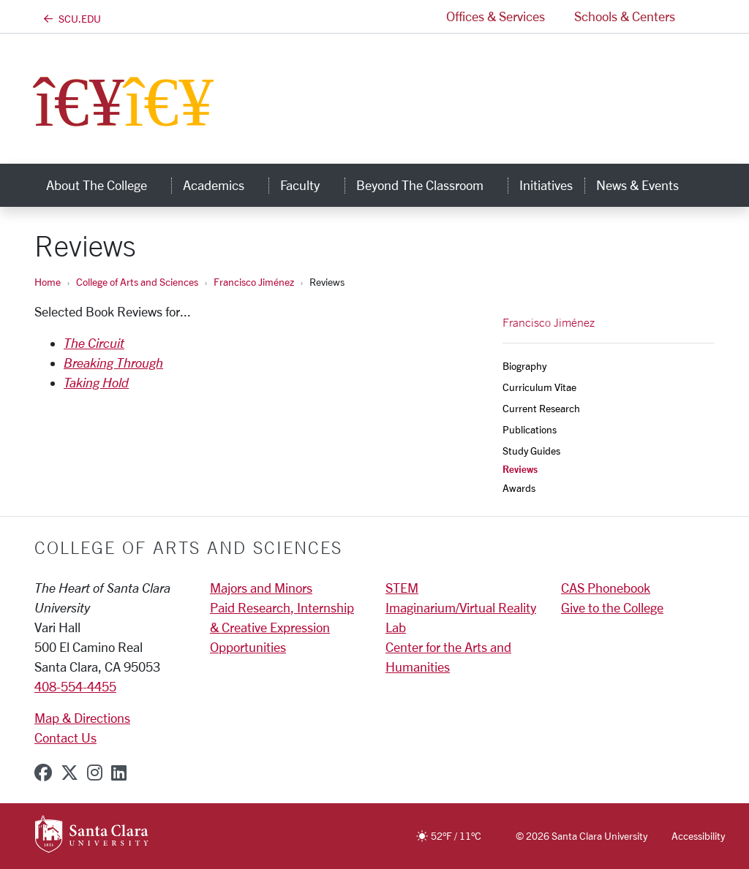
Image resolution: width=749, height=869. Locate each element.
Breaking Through (113, 362)
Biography (524, 366)
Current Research (541, 408)
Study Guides (531, 450)
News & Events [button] (649, 185)
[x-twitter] (69, 772)
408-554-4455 (75, 686)
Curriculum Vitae (539, 387)
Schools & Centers (624, 16)
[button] (702, 16)
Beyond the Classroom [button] (432, 185)
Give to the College (612, 607)
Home (47, 282)
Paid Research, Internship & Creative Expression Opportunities (282, 627)
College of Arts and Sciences (137, 282)
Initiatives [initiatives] (546, 185)
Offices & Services (495, 16)
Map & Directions (82, 717)
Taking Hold (96, 382)
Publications (530, 429)
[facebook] (43, 772)
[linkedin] (119, 772)
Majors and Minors (261, 587)
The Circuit (94, 342)
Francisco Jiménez (254, 282)
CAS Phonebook (605, 587)
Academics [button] (225, 185)
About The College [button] (108, 185)
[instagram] (94, 772)
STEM (401, 587)
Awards (519, 488)
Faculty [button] (312, 185)
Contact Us (65, 737)
